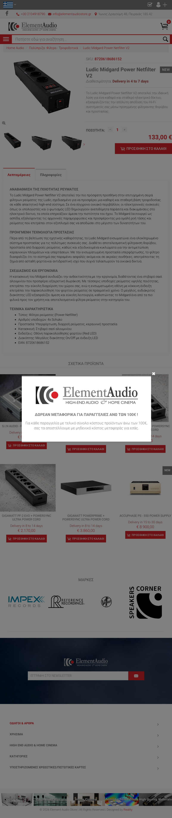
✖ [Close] (153, 373)
